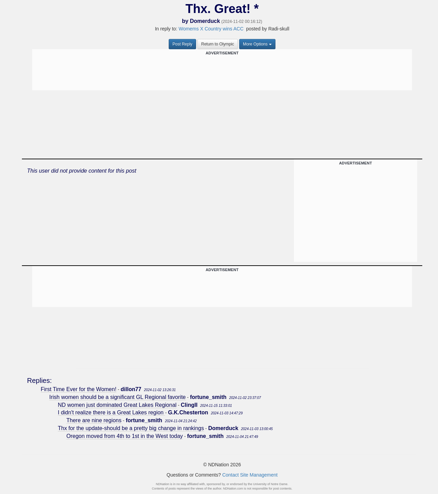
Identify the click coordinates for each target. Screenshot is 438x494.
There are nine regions (93, 420)
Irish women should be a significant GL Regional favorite (117, 397)
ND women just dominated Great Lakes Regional (117, 405)
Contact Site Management (250, 475)
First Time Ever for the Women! (78, 389)
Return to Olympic (217, 44)
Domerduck (205, 21)
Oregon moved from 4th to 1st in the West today (124, 436)
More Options (257, 44)
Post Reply (182, 44)
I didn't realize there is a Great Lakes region (111, 412)
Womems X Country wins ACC (212, 28)
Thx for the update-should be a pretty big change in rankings (131, 428)
